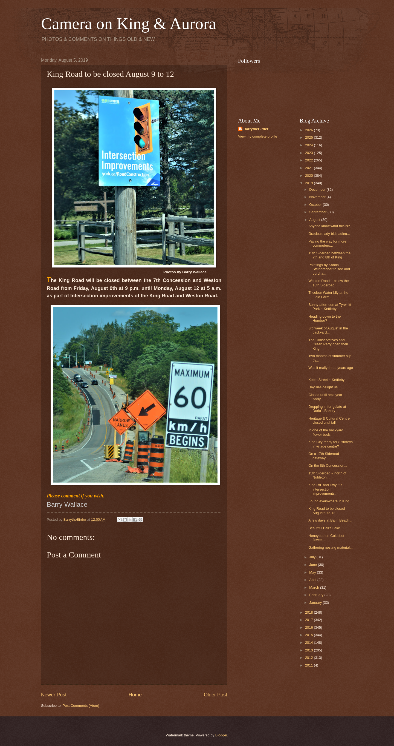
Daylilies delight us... (324, 387)
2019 (309, 183)
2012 (309, 658)
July (312, 557)
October (316, 205)
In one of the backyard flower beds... (325, 432)
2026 (309, 130)
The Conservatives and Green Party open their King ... (328, 344)
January (316, 602)
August (315, 220)
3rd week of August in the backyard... (328, 330)
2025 (309, 137)
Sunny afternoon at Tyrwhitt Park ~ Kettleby (329, 307)
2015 (309, 635)
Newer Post (53, 694)
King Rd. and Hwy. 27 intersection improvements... (325, 489)
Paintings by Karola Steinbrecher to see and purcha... (329, 269)
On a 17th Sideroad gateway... (323, 456)
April (313, 580)
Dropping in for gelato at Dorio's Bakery (327, 409)
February (316, 595)
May (313, 572)
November (317, 197)
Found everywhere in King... (330, 501)
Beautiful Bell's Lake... (325, 528)
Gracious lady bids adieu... (329, 234)
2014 (309, 642)
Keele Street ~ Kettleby (326, 380)
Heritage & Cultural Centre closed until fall (329, 420)
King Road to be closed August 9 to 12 (326, 510)
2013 (309, 650)
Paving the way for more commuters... (327, 243)
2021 (309, 168)
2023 (309, 153)
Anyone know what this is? (329, 226)
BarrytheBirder (256, 129)
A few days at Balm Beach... (330, 520)
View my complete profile (257, 136)
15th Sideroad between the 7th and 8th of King (329, 255)
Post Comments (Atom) (81, 706)
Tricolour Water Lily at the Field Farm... (328, 295)
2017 (309, 620)
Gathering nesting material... (330, 547)
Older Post (215, 694)
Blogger (221, 735)
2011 (309, 665)
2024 (309, 145)
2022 (309, 160)
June (313, 565)
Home (135, 694)
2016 (309, 627)
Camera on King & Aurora (128, 24)
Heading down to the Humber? (324, 318)
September (318, 212)
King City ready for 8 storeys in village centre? (330, 444)
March (314, 587)
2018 (309, 612)
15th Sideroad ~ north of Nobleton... (327, 475)
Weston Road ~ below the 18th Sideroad (328, 283)
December (317, 189)
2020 (309, 175)
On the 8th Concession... (327, 465)
